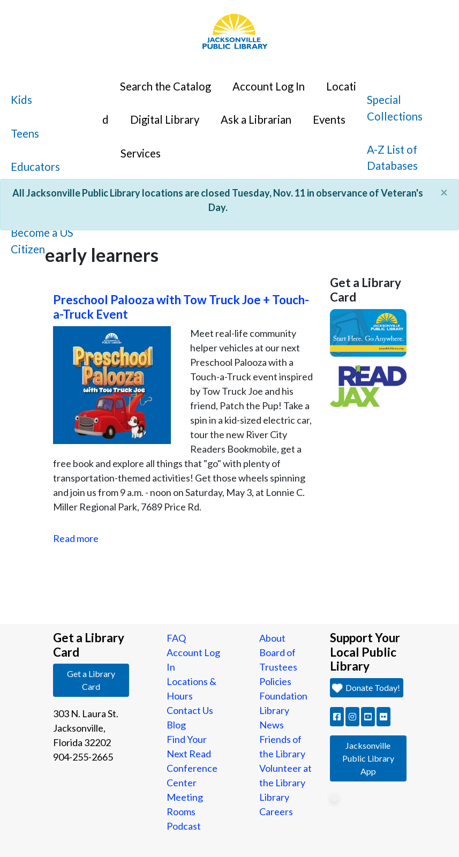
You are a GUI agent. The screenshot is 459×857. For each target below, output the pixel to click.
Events (329, 119)
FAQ (176, 638)
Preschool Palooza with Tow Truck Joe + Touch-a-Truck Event (181, 306)
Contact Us (190, 710)
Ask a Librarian (256, 119)
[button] (337, 716)
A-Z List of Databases (392, 157)
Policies (275, 681)
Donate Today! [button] (366, 687)
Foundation (283, 696)
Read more (76, 538)
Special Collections (395, 107)
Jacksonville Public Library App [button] (368, 758)
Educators (35, 166)
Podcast (184, 826)
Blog (176, 725)
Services (141, 153)
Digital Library (164, 119)
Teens (25, 133)
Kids (21, 99)
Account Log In (268, 86)
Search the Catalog (165, 86)
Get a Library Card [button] (91, 679)
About (272, 638)
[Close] (444, 192)
